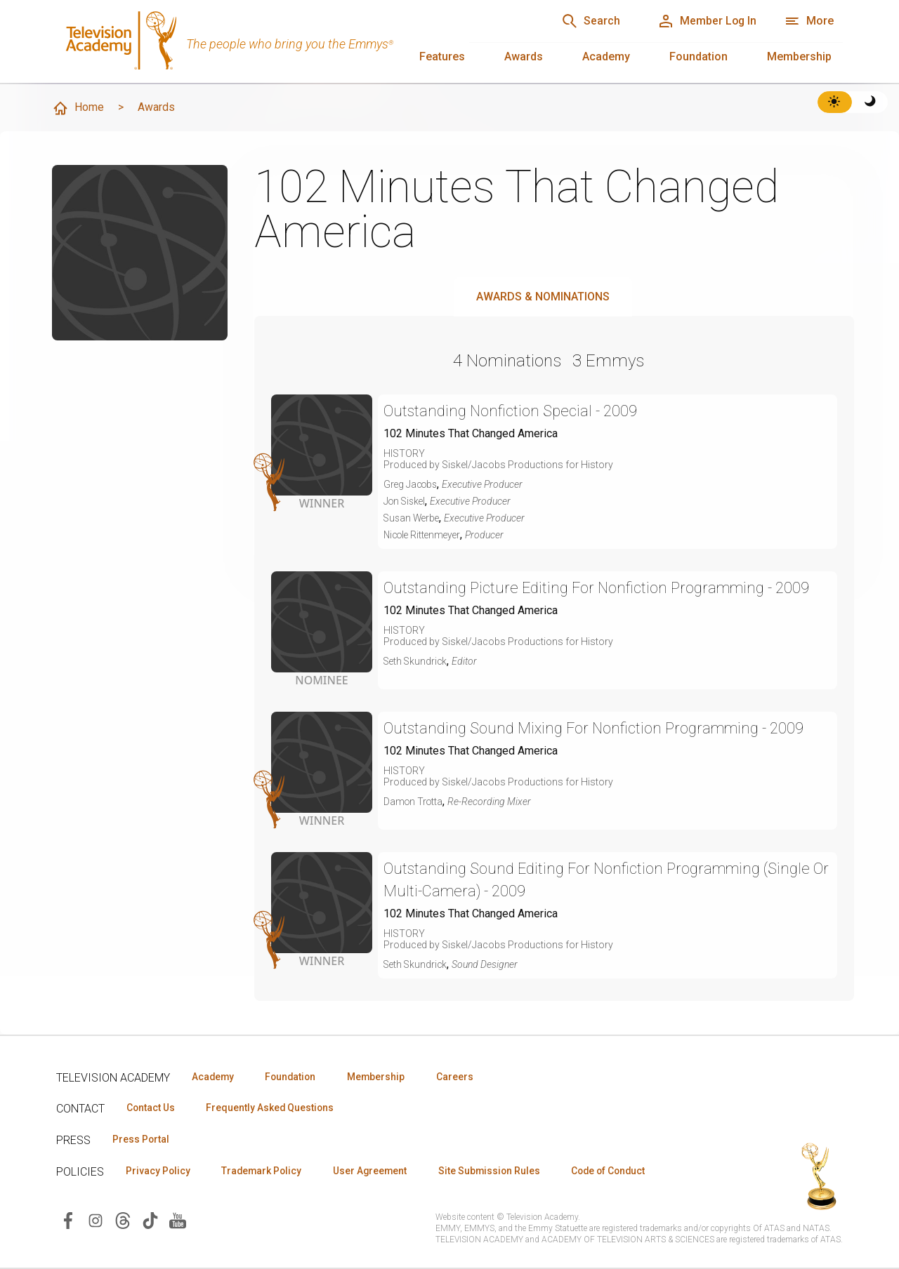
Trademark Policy (266, 1171)
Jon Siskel (405, 501)
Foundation (698, 56)
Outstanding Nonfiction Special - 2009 (512, 411)
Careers (464, 1076)
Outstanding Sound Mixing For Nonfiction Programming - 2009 (598, 728)
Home (78, 108)
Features (442, 56)
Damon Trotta (414, 801)
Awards (523, 56)
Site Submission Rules (499, 1171)
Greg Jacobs (411, 484)
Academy (606, 56)
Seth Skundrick (416, 661)
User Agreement (377, 1171)
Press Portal (142, 1139)
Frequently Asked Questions (274, 1108)
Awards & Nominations (543, 296)
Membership (799, 56)
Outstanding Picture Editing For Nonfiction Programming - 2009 (600, 588)
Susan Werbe (412, 518)
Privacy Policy (159, 1171)
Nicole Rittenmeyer (424, 534)
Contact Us (151, 1108)
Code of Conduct (623, 1171)
